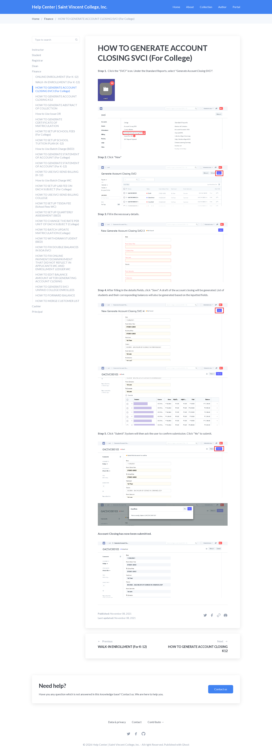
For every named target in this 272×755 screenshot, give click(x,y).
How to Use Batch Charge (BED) (54, 148)
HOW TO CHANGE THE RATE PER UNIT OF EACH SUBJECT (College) (57, 222)
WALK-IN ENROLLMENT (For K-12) (57, 82)
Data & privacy (117, 722)
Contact (137, 722)
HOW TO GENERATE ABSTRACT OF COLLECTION (56, 106)
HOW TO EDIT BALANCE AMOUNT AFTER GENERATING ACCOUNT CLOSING (55, 278)
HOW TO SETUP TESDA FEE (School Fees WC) (53, 205)
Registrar (37, 60)
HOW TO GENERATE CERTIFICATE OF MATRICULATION (48, 122)
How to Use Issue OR (48, 113)
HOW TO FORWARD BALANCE (55, 295)
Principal (37, 311)
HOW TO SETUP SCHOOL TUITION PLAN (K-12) (51, 141)
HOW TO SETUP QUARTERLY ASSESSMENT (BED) (54, 213)
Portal (236, 7)
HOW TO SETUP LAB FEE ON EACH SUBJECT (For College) (53, 187)
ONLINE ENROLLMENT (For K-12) (56, 76)
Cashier (36, 306)
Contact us (220, 689)
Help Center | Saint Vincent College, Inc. (69, 6)
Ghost (185, 744)
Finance (48, 18)
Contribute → (156, 722)
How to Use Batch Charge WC (53, 180)
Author (222, 7)
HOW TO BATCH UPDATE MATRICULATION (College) (52, 231)
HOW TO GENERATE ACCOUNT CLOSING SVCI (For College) (56, 89)
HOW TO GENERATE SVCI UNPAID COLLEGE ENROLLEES (54, 288)
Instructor (38, 49)
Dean (35, 66)
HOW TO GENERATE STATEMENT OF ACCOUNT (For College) (57, 155)
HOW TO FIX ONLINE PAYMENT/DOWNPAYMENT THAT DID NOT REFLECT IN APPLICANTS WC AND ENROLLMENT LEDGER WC (54, 262)
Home (176, 7)
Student (36, 55)
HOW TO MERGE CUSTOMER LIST (57, 300)
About (190, 7)
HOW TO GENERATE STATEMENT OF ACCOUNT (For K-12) (57, 164)
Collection (206, 7)
